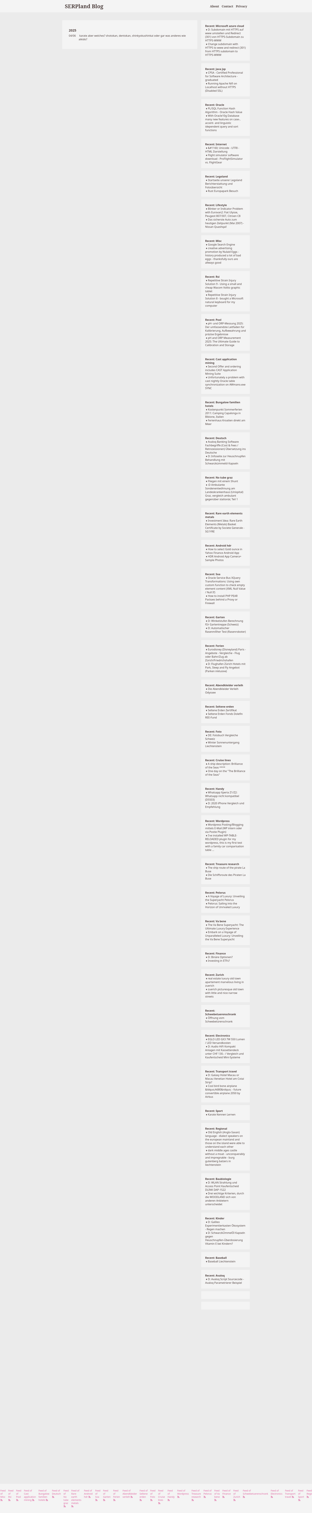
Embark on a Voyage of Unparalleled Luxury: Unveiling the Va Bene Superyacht (224, 935)
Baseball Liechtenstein (221, 1261)
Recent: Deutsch (215, 438)
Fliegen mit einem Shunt (223, 481)
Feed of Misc (3, 1495)
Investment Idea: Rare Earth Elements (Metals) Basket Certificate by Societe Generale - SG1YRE (224, 526)
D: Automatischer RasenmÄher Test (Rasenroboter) (225, 629)
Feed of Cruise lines (161, 1496)
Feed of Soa (98, 1495)
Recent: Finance (215, 953)
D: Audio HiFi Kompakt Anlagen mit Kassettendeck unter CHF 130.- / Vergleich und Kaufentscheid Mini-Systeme (224, 1052)
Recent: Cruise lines (218, 760)
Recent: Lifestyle (216, 205)
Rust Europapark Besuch (223, 191)
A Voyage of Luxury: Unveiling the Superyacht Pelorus (225, 898)
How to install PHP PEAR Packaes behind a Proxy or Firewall (221, 599)
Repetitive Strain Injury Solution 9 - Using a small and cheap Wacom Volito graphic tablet (223, 286)
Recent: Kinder (214, 1218)
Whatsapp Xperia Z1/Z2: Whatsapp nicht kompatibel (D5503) (222, 796)
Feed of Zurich (236, 1495)
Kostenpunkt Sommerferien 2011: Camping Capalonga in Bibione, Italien (223, 413)
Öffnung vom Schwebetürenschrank (219, 1019)
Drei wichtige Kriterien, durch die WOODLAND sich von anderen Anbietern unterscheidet (224, 1199)
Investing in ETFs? (219, 960)
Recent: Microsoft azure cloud (224, 26)
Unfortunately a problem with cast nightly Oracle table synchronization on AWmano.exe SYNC (225, 382)
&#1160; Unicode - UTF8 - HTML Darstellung (222, 149)
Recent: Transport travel (221, 1071)
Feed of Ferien (116, 1495)
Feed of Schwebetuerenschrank (255, 1493)
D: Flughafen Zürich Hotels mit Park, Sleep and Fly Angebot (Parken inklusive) (225, 667)
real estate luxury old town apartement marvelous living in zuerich (224, 982)
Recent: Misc (213, 241)
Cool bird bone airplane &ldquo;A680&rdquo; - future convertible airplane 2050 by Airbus (223, 1091)
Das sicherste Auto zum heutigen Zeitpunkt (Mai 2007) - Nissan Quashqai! (224, 223)
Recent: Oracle (214, 105)
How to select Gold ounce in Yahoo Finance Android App (223, 551)
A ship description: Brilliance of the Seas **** (224, 765)
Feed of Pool (18, 1495)
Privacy (241, 6)
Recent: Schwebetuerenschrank (220, 1012)
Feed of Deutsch (56, 1493)
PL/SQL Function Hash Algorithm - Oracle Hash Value (223, 110)
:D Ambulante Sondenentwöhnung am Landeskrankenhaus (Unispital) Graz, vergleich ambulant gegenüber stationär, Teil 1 (224, 492)
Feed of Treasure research (196, 1495)
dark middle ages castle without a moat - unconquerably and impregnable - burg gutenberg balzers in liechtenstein (225, 1158)
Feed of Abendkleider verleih (130, 1493)
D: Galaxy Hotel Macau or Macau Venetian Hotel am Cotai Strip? (224, 1078)
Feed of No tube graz (66, 1498)
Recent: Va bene (215, 921)
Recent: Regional (216, 1128)
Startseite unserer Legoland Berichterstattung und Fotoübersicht (223, 183)
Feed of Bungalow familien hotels (44, 1495)
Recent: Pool (213, 320)
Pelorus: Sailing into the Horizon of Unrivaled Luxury (222, 905)
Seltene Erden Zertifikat (222, 710)
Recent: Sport (214, 1111)
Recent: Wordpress (217, 821)
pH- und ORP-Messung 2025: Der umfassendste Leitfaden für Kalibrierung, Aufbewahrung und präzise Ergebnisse (225, 329)
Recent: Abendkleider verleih (224, 685)
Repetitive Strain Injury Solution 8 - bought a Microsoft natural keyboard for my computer (224, 300)
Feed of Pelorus (208, 1493)
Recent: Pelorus (215, 892)
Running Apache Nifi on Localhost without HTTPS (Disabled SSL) (221, 87)
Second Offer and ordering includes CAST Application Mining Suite (223, 370)
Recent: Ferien (214, 646)
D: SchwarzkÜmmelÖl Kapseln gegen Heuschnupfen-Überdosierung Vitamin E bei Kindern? (225, 1238)
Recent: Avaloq (215, 1275)
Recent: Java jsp (215, 69)
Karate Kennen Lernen (221, 1114)
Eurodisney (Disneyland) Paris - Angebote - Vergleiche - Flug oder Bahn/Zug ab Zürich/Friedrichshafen (225, 655)
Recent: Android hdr (218, 545)
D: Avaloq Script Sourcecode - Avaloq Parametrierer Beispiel (224, 1281)
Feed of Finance (226, 1493)
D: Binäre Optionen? (220, 957)
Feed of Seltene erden (144, 1495)
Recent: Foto (213, 731)
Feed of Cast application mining (30, 1495)
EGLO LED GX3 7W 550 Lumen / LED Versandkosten (225, 1041)
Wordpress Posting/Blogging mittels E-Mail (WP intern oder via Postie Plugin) (224, 828)
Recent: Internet (216, 144)
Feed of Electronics (276, 1493)
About (214, 6)
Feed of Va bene (217, 1495)
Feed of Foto (153, 1495)
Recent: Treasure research (222, 864)
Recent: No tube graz (219, 477)
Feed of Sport (301, 1495)
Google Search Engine (221, 244)
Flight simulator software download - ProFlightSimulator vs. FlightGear (224, 158)
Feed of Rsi (10, 1495)
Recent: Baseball (216, 1258)
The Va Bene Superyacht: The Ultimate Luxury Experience (224, 926)
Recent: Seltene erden (219, 706)
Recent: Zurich (214, 975)
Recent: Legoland (216, 176)
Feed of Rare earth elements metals (76, 1498)
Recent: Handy (214, 789)
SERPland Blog (84, 6)
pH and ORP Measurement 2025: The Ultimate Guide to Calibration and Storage (223, 341)
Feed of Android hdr (88, 1493)
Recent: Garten (215, 617)
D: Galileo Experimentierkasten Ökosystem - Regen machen (225, 1225)
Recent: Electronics (217, 1035)
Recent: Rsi (212, 277)
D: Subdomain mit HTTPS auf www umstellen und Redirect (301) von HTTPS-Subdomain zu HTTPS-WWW (224, 35)
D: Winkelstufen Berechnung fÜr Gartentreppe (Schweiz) (224, 622)
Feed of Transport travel (290, 1493)
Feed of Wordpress (183, 1493)
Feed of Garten (106, 1495)
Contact (227, 6)
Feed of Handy (171, 1495)
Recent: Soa (212, 574)
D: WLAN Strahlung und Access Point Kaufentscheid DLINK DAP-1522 (222, 1186)
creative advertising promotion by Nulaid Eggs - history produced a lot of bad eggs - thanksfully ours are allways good (223, 255)
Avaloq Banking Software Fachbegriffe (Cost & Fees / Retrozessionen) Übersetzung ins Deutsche (225, 447)
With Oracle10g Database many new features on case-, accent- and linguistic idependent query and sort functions (222, 123)
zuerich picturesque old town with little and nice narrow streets (224, 992)
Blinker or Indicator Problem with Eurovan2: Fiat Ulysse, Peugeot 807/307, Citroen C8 (224, 212)
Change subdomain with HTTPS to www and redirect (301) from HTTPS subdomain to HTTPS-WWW (225, 49)
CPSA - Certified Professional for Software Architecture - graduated (224, 76)
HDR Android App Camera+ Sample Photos (223, 558)
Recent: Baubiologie (218, 1179)
